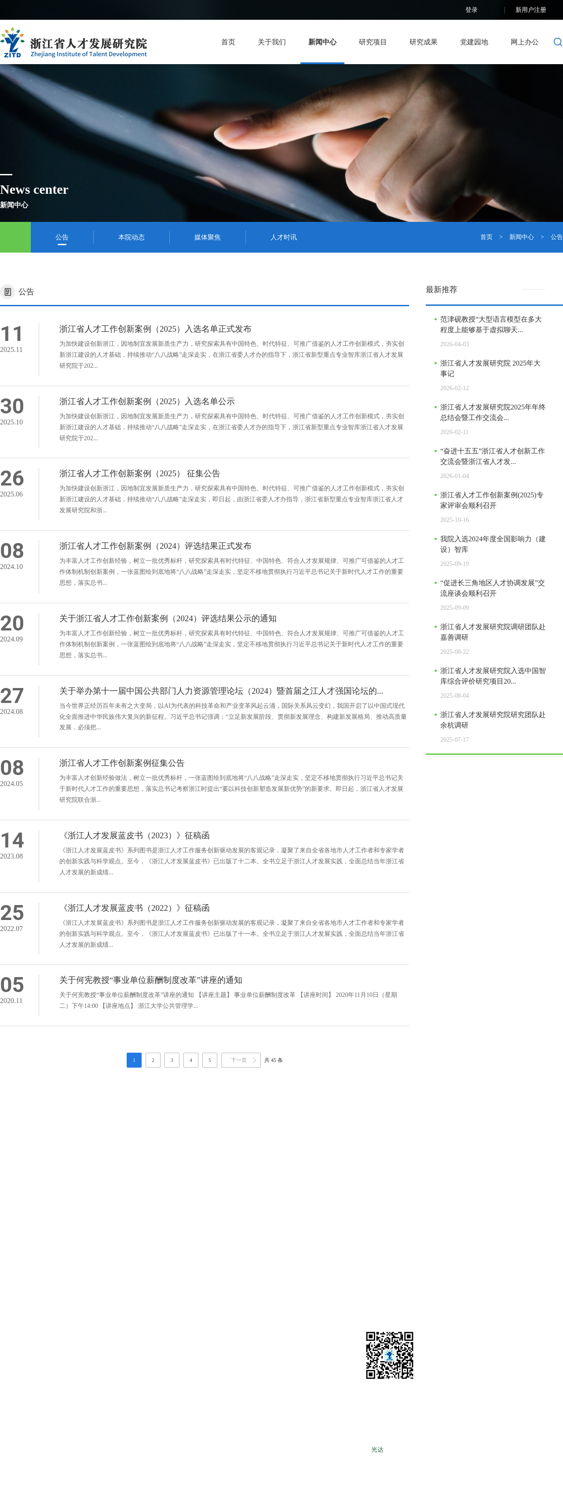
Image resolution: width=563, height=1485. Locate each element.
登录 (479, 10)
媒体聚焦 (207, 237)
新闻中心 (322, 42)
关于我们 (272, 42)
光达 (377, 1449)
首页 (228, 42)
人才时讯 (284, 237)
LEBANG (432, 1449)
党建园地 (474, 42)
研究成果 (423, 42)
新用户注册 (539, 10)
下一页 (239, 1060)
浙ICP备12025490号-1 (339, 1449)
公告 (62, 237)
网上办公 (525, 42)
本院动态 (131, 237)
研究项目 (373, 42)
